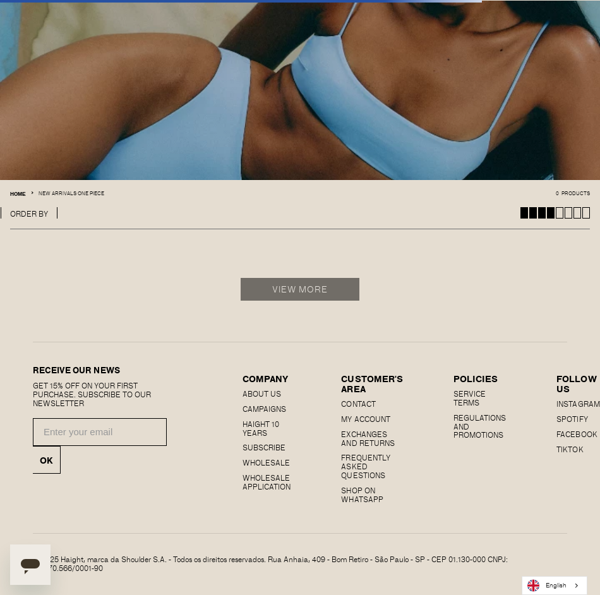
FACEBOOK (576, 434)
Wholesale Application (267, 481)
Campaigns (264, 409)
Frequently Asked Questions (365, 466)
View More (300, 289)
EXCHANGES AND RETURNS (367, 438)
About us (262, 393)
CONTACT (358, 404)
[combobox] (554, 585)
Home (18, 193)
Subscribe (264, 447)
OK (46, 460)
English (547, 585)
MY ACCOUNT (365, 419)
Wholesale (266, 462)
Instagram (577, 404)
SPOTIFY (571, 419)
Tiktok (569, 449)
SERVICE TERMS (469, 397)
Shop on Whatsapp (362, 494)
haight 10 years (261, 428)
